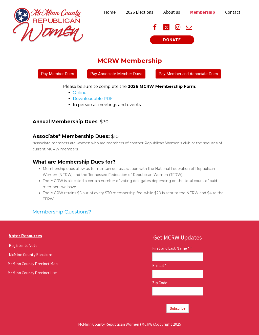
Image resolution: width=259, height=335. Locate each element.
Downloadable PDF (93, 98)
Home (110, 12)
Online (80, 92)
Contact (232, 12)
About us (171, 12)
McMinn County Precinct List (32, 272)
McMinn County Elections (31, 254)
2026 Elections (139, 12)
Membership (202, 12)
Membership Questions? (62, 212)
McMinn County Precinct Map (33, 263)
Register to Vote (23, 245)
